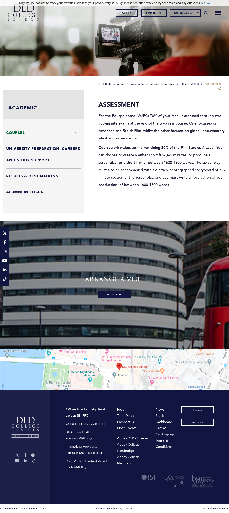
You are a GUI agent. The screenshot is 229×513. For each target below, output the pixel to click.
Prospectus (125, 422)
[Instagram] (33, 455)
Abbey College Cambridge (128, 447)
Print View (73, 461)
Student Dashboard (164, 418)
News (160, 409)
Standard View (94, 461)
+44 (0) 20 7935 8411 (91, 424)
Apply (127, 13)
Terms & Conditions (164, 443)
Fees (120, 409)
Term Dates (125, 415)
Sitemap (100, 508)
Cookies (128, 508)
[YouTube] (17, 460)
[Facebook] (25, 455)
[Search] (206, 13)
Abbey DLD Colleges (132, 438)
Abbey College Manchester (128, 460)
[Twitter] (17, 455)
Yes (203, 3)
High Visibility (76, 467)
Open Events (126, 428)
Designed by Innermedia (215, 508)
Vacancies (197, 422)
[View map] (114, 369)
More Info (114, 294)
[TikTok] (34, 460)
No (208, 3)
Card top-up (165, 434)
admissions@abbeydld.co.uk (84, 453)
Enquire (154, 13)
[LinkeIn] (25, 460)
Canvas (161, 428)
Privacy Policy (114, 508)
